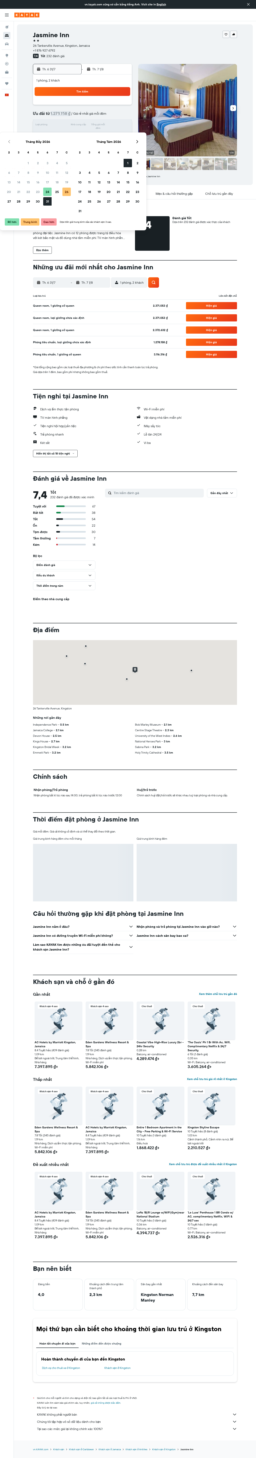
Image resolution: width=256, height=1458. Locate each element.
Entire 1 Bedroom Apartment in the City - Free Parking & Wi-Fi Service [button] (159, 1129)
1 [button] (83, 106)
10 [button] (102, 116)
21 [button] (73, 135)
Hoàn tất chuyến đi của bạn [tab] (57, 1343)
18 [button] (111, 125)
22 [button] (83, 135)
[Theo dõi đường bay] (7, 64)
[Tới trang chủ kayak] (26, 15)
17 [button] (102, 125)
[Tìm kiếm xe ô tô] (7, 44)
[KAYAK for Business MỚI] (7, 72)
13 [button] (63, 125)
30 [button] (93, 145)
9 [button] (93, 116)
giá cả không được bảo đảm (106, 1402)
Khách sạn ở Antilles (136, 1449)
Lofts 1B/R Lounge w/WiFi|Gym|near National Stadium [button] (160, 1214)
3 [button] (102, 106)
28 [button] (73, 145)
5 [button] (121, 106)
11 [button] (112, 116)
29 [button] (83, 145)
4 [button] (112, 106)
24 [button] (102, 135)
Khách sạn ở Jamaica (110, 1449)
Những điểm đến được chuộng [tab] (101, 1343)
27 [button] (64, 145)
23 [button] (92, 135)
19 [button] (121, 125)
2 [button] (93, 106)
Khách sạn (58, 1449)
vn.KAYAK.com (40, 1449)
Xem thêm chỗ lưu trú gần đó (218, 994)
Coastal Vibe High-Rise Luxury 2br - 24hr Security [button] (160, 1044)
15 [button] (83, 125)
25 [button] (112, 135)
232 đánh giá (55, 56)
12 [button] (121, 116)
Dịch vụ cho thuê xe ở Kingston (61, 1368)
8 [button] (83, 116)
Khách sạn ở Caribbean (81, 1449)
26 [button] (121, 135)
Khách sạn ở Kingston (117, 1368)
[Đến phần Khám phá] (7, 55)
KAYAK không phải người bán (137, 1414)
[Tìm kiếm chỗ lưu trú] (7, 36)
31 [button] (102, 145)
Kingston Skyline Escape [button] (203, 1127)
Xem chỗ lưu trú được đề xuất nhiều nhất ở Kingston (203, 1164)
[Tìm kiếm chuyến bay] (7, 27)
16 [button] (92, 125)
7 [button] (73, 116)
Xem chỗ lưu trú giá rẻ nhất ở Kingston (212, 1079)
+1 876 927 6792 (44, 50)
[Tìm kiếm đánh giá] (158, 493)
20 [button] (64, 135)
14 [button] (73, 125)
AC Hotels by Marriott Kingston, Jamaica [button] (55, 1044)
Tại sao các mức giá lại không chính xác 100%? (137, 1428)
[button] (248, 4)
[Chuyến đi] (7, 84)
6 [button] (64, 116)
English (161, 4)
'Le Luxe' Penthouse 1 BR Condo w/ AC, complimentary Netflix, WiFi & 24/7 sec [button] (210, 1216)
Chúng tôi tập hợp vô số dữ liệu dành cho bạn (137, 1421)
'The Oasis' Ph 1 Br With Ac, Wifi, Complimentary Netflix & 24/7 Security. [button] (209, 1046)
